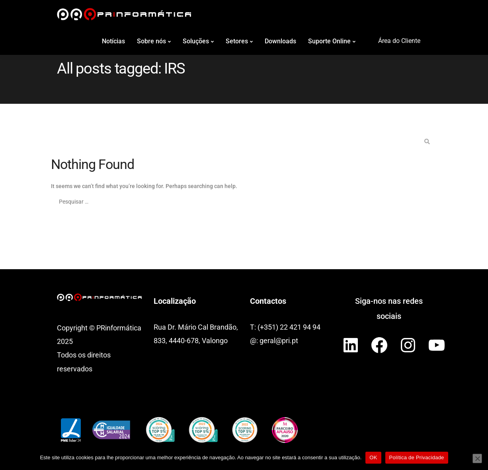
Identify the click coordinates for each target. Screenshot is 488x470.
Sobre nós (151, 41)
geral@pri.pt (279, 340)
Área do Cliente (399, 41)
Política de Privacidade (416, 457)
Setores (237, 41)
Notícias (113, 41)
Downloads (280, 41)
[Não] (477, 458)
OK (373, 457)
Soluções (196, 41)
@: (255, 340)
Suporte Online (329, 41)
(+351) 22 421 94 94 (289, 327)
